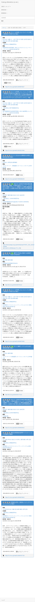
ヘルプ (3, 600)
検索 (2, 21)
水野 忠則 (10, 41)
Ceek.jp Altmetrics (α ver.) (9, 2)
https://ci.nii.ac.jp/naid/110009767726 (14, 555)
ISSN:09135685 (14, 113)
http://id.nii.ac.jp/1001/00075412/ (13, 285)
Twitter (7, 83)
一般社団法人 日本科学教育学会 (11, 198)
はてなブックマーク (22, 80)
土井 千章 (15, 39)
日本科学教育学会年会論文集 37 (11, 201)
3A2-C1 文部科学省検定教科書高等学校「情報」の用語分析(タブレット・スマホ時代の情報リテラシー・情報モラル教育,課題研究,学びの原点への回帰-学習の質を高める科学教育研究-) (17, 187)
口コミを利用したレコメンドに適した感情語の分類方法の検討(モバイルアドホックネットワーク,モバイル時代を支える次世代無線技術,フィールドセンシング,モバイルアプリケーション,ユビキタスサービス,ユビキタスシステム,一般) (17, 94)
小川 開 (4, 509)
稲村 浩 (30, 39)
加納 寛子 (5, 195)
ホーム (4, 27)
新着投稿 (4, 13)
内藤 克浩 (5, 41)
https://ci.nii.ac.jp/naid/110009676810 (14, 497)
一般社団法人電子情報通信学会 (11, 108)
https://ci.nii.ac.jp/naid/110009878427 (14, 86)
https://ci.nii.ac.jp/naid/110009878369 (14, 341)
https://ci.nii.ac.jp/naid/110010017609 (14, 150)
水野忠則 (10, 162)
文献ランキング (6, 6)
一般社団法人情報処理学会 (9, 44)
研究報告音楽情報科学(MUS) (10, 263)
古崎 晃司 (22, 195)
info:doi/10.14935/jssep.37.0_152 (11, 248)
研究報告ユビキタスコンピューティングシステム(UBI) (17, 446)
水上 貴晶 (5, 439)
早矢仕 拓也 (11, 439)
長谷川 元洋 (16, 195)
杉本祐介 (5, 162)
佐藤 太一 (10, 39)
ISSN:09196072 (15, 49)
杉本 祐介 (5, 39)
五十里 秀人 (17, 439)
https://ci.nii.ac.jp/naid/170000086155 (14, 179)
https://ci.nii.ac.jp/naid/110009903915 (14, 427)
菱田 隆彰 (15, 41)
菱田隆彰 (14, 162)
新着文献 (4, 9)
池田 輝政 (5, 260)
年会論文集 (5, 416)
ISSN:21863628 (24, 201)
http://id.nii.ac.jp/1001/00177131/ (13, 394)
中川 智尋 (20, 39)
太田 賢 (25, 39)
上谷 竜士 (5, 353)
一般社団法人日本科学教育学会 (11, 412)
